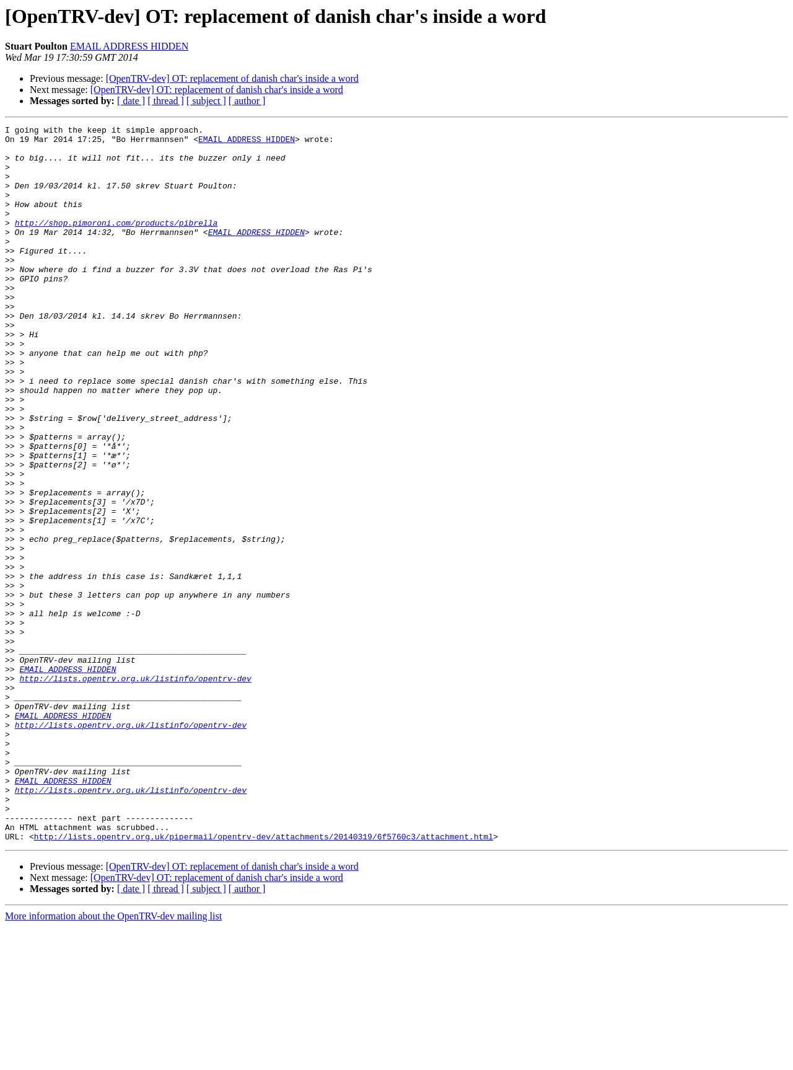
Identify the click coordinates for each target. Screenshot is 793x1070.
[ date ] (131, 100)
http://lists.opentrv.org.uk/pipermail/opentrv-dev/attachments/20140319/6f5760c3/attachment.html (263, 979)
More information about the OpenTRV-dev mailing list (113, 1059)
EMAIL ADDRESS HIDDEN (129, 46)
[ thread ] (165, 100)
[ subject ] (206, 100)
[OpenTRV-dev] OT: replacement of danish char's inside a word (232, 78)
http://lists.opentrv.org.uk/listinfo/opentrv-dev (135, 789)
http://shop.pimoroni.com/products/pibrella (116, 243)
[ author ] (247, 100)
